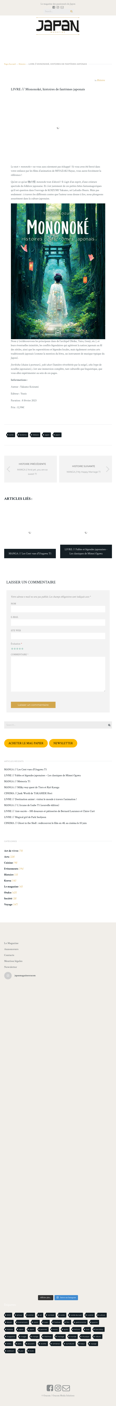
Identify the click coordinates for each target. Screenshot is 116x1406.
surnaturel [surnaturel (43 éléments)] (70, 1344)
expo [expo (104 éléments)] (46, 1322)
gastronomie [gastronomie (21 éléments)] (81, 1322)
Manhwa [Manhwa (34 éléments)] (47, 1337)
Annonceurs (11, 949)
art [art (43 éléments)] (41, 1315)
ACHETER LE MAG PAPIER (25, 743)
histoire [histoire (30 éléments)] (10, 1329)
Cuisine (8, 862)
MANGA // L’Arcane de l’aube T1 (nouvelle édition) (31, 805)
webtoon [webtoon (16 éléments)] (10, 1351)
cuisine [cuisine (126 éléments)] (90, 1315)
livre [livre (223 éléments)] (87, 1329)
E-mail (14, 617)
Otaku (8, 892)
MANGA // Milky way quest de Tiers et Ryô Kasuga (31, 787)
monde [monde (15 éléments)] (73, 1337)
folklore (36, 435)
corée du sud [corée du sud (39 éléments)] (76, 1315)
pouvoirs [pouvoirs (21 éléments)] (31, 1344)
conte (11, 435)
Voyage (8, 904)
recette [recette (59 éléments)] (43, 1344)
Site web (16, 630)
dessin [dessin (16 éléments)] (9, 1322)
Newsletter (10, 967)
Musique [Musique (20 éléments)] (85, 1337)
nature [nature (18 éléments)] (98, 1337)
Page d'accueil (10, 64)
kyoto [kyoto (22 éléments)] (66, 1329)
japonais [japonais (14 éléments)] (43, 1329)
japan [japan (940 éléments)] (21, 1329)
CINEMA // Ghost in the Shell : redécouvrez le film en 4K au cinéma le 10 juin (45, 823)
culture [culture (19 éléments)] (102, 1315)
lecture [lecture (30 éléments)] (77, 1329)
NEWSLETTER (63, 743)
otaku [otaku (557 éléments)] (9, 1344)
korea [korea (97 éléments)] (55, 1329)
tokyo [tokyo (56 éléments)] (82, 1344)
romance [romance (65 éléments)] (56, 1344)
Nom (13, 603)
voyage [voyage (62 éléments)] (94, 1344)
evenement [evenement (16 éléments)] (23, 1322)
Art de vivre (11, 851)
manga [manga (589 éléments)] (35, 1337)
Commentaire (19, 654)
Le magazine (11, 886)
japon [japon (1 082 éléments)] (31, 1329)
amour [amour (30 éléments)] (19, 1315)
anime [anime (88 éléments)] (30, 1315)
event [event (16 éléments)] (36, 1322)
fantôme (23, 435)
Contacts (9, 955)
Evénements (11, 868)
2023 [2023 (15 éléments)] (9, 1315)
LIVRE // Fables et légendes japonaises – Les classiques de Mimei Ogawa (42, 775)
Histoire (22, 64)
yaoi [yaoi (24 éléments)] (21, 1351)
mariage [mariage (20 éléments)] (60, 1337)
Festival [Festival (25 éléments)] (57, 1322)
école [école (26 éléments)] (31, 1351)
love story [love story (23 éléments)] (99, 1329)
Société (8, 898)
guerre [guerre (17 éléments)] (95, 1322)
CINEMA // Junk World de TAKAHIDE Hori (28, 793)
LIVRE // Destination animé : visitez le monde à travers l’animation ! (40, 799)
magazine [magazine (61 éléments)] (11, 1337)
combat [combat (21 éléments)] (51, 1315)
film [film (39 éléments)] (67, 1322)
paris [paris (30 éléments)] (20, 1344)
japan (47, 435)
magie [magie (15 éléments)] (23, 1337)
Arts (6, 857)
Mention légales (13, 961)
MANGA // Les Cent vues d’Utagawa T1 (25, 769)
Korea (7, 880)
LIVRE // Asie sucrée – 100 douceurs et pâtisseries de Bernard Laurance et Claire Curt (49, 811)
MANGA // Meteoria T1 (17, 781)
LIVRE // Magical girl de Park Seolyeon (25, 817)
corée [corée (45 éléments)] (62, 1315)
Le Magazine (11, 943)
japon (57, 435)
